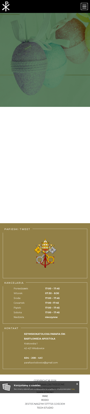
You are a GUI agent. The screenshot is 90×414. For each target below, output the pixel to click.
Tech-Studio (45, 407)
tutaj (73, 389)
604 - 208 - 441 (33, 358)
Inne (45, 396)
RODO (45, 400)
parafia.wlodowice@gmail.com (41, 362)
